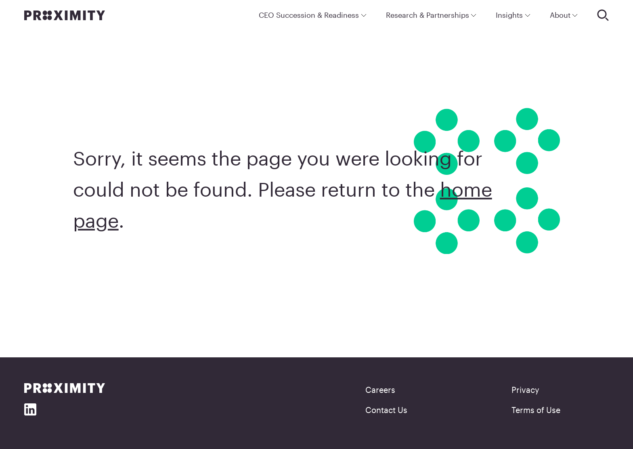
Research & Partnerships (431, 14)
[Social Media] (30, 409)
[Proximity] (64, 15)
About (564, 14)
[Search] (603, 15)
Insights (513, 14)
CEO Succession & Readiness (313, 14)
